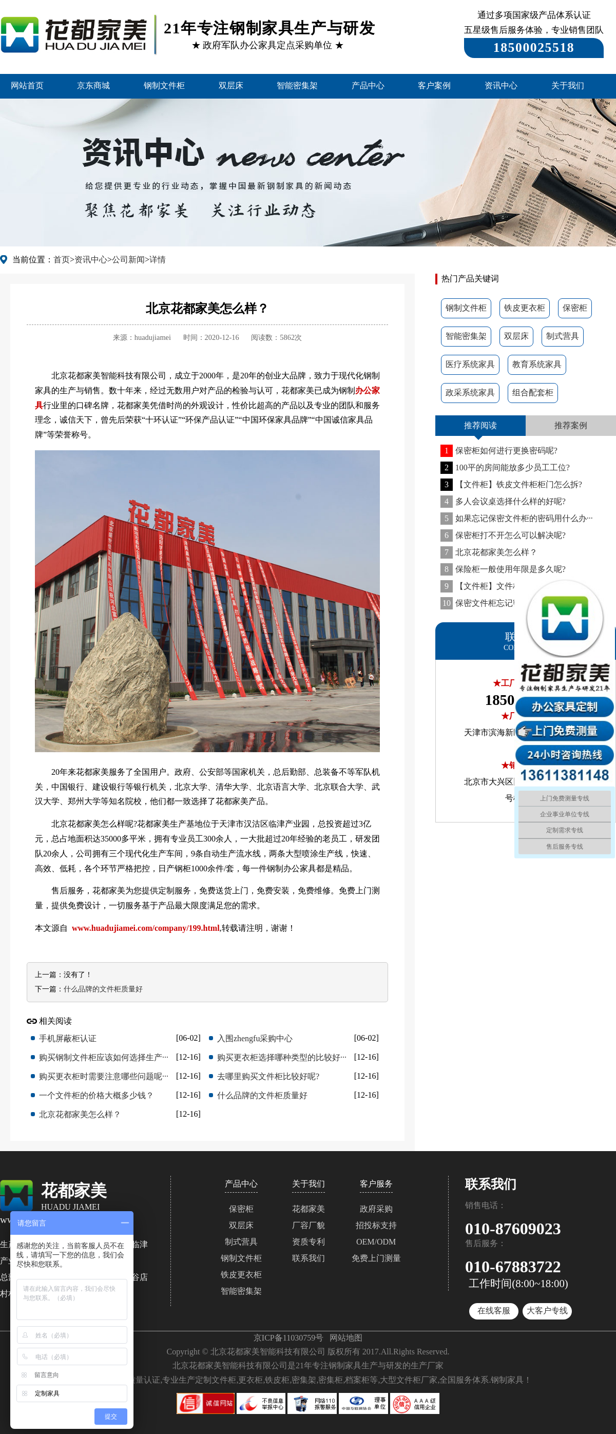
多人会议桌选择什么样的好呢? (503, 501)
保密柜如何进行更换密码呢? (498, 450)
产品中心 (368, 85)
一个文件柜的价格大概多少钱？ (96, 1095)
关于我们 (567, 85)
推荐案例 (570, 425)
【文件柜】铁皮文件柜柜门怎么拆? (511, 484)
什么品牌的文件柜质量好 (103, 989)
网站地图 (346, 1337)
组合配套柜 (532, 392)
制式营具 (562, 336)
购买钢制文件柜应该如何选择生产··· (103, 1057)
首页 (61, 259)
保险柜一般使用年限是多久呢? (503, 569)
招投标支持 (376, 1225)
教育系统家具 (537, 364)
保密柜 (575, 307)
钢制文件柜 (164, 85)
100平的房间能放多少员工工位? (505, 467)
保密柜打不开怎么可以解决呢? (503, 535)
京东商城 (93, 85)
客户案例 (434, 85)
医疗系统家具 (470, 364)
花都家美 (308, 1208)
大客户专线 (547, 1310)
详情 (157, 259)
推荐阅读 (480, 425)
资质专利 (308, 1241)
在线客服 (493, 1310)
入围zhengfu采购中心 (255, 1038)
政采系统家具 (470, 392)
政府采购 (376, 1208)
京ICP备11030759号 (288, 1337)
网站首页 (27, 85)
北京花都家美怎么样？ (488, 552)
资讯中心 (501, 85)
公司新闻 (128, 259)
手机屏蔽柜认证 (68, 1038)
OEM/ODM (376, 1241)
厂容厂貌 (308, 1225)
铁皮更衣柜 (524, 307)
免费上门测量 (376, 1258)
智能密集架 (297, 85)
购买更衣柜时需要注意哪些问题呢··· (103, 1076)
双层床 (231, 85)
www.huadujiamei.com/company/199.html (146, 928)
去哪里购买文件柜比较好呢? (268, 1076)
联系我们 (308, 1258)
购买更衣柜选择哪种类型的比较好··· (281, 1057)
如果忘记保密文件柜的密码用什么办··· (516, 518)
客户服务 (376, 1183)
